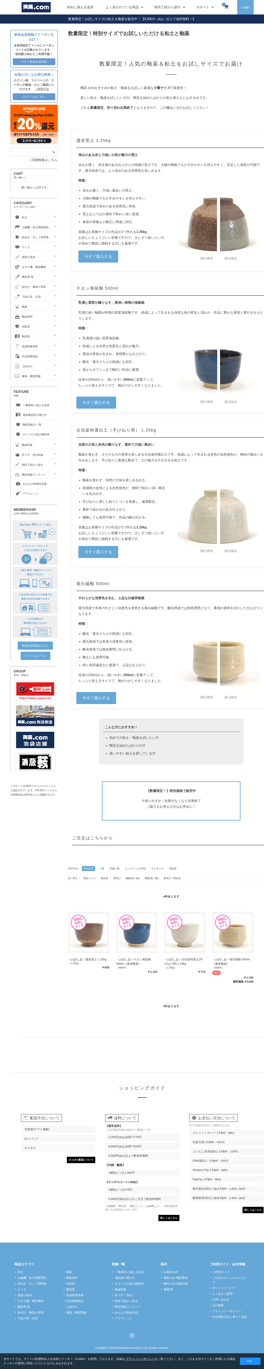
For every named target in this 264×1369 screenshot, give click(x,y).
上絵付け (23, 366)
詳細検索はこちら (44, 160)
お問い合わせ (221, 1299)
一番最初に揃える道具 (32, 405)
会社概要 (218, 1305)
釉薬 (20, 306)
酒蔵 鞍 (168, 1289)
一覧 (101, 868)
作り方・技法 (123, 1295)
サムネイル (157, 868)
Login (245, 7)
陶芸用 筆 (23, 276)
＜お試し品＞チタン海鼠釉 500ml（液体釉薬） (133, 961)
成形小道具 (24, 257)
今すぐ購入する (98, 256)
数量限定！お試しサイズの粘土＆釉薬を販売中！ (104, 19)
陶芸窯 (22, 336)
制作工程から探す (28, 464)
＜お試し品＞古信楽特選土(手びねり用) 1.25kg (183, 961)
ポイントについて (223, 1288)
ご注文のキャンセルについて (229, 1280)
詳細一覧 (115, 868)
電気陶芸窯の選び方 (30, 415)
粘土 (20, 217)
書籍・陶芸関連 (27, 376)
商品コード (90, 878)
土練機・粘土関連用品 (31, 227)
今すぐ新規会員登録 (34, 61)
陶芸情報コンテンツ (30, 474)
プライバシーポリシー (226, 1311)
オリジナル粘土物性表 (32, 434)
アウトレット (26, 494)
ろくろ (22, 247)
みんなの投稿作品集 (30, 484)
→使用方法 (41, 89)
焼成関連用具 (26, 346)
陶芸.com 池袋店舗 (176, 1283)
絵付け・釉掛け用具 (30, 286)
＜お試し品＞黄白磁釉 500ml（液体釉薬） (231, 961)
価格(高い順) (152, 878)
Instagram (132, 1335)
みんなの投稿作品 (126, 1312)
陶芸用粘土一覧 (27, 425)
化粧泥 (22, 326)
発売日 (117, 878)
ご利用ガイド (221, 1272)
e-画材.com (171, 1272)
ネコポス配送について (81, 1159)
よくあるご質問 (222, 1293)
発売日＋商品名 (172, 878)
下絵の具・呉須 (27, 296)
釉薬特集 (23, 444)
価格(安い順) (133, 878)
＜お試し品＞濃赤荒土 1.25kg (87, 959)
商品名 (173, 868)
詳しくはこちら (169, 1218)
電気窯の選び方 (125, 1277)
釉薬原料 (23, 316)
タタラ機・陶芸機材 (30, 267)
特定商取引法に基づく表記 (229, 1317)
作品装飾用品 (26, 356)
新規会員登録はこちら (35, 645)
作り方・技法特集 (28, 454)
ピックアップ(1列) (135, 868)
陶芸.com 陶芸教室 (176, 1277)
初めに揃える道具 (80, 7)
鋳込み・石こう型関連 (31, 237)
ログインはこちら (34, 96)
